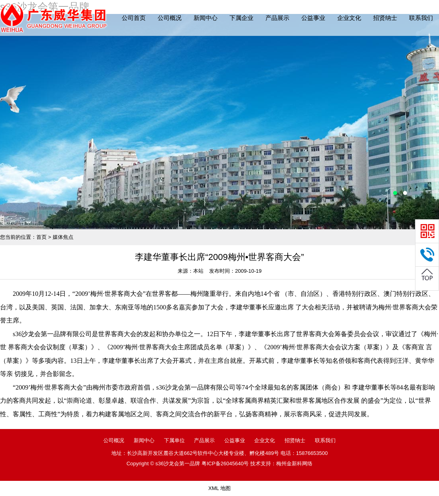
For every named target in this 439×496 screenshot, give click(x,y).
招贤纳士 (385, 17)
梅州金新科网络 (294, 463)
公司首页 (134, 17)
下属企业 (241, 17)
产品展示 (277, 17)
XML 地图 (219, 488)
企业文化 (349, 17)
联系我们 (421, 17)
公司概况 (170, 17)
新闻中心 (206, 17)
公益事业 (313, 17)
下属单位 (174, 440)
